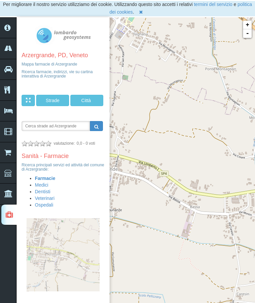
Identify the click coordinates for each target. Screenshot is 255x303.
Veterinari (44, 198)
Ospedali (44, 205)
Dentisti (42, 191)
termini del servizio (213, 4)
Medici (41, 185)
